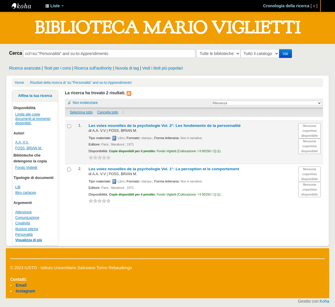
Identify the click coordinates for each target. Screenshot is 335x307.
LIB (17, 187)
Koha (324, 301)
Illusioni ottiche (26, 229)
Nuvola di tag (127, 68)
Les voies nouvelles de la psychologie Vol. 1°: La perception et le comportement (163, 169)
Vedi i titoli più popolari (162, 68)
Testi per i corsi (57, 68)
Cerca (15, 53)
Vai (286, 53)
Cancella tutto (107, 112)
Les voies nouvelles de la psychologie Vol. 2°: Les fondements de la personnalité (164, 125)
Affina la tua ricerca (35, 96)
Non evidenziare (85, 103)
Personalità (24, 235)
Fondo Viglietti (26, 168)
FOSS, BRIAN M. (28, 148)
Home (19, 83)
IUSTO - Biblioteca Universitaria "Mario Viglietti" (26, 6)
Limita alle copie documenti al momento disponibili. (32, 118)
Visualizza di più (28, 240)
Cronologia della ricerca (286, 5)
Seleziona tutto (81, 112)
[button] (54, 6)
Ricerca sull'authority (93, 68)
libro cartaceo (25, 193)
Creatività (22, 223)
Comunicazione (27, 218)
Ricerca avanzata (24, 68)
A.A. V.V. (22, 142)
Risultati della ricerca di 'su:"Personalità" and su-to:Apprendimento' (81, 83)
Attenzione (23, 212)
